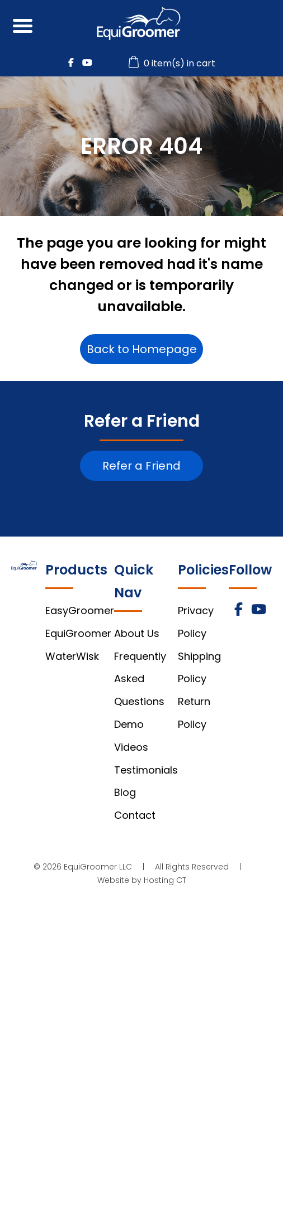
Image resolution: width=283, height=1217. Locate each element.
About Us (136, 633)
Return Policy (194, 712)
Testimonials (146, 770)
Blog (125, 792)
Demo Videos (131, 735)
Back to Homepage (142, 349)
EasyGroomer (79, 610)
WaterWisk (72, 656)
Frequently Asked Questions (140, 679)
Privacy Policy (196, 621)
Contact (134, 815)
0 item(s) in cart (173, 63)
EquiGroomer (78, 633)
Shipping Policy (199, 667)
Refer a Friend (141, 466)
